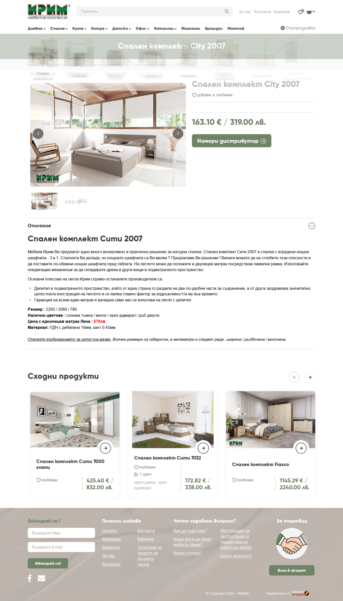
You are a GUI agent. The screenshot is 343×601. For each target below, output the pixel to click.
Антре (97, 28)
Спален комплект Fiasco (260, 488)
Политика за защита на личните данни (149, 555)
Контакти (262, 12)
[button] (38, 134)
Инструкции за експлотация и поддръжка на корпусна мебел (236, 539)
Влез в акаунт (292, 570)
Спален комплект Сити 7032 (167, 482)
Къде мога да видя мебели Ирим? (192, 542)
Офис (141, 28)
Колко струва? (188, 553)
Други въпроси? (236, 556)
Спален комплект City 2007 (157, 65)
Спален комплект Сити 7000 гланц (70, 488)
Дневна (35, 28)
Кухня (77, 28)
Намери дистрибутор (231, 143)
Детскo (120, 28)
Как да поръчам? (190, 531)
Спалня (57, 28)
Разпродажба (297, 28)
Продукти (57, 65)
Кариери (282, 12)
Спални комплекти (108, 65)
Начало (35, 65)
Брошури (213, 28)
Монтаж (235, 28)
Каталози (164, 28)
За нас (245, 12)
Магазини (190, 28)
